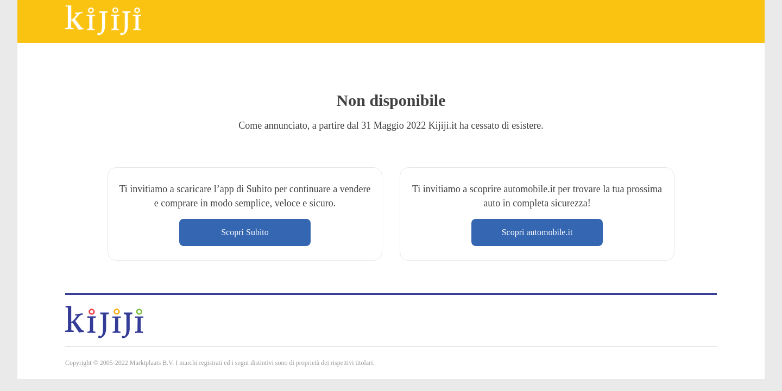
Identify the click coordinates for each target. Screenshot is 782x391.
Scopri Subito (245, 232)
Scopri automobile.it (537, 232)
